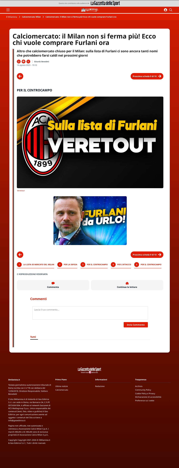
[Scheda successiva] (147, 76)
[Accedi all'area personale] (165, 10)
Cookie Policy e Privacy (145, 393)
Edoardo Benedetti (41, 61)
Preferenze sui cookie (144, 400)
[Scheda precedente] (20, 76)
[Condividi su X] (28, 61)
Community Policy (143, 390)
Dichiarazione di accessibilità (148, 397)
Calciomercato (61, 390)
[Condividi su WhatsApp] (19, 61)
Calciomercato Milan (31, 17)
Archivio (138, 386)
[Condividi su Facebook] (23, 61)
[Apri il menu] (8, 10)
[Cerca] (171, 10)
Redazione (100, 386)
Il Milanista (11, 16)
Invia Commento (136, 324)
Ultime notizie (61, 386)
